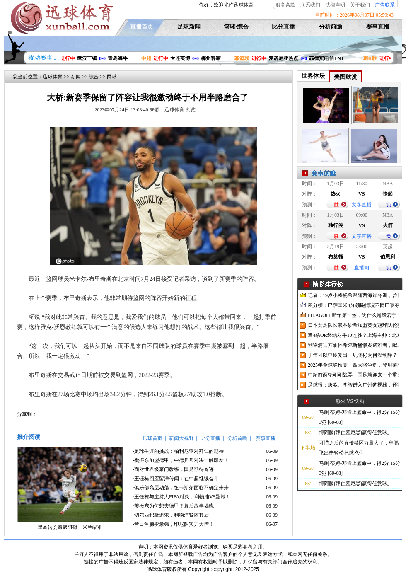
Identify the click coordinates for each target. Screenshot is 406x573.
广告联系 (385, 5)
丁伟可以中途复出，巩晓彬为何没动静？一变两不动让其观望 (353, 355)
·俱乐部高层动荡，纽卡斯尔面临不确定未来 (181, 488)
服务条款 (285, 5)
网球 (112, 77)
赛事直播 (377, 27)
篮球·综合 (236, 27)
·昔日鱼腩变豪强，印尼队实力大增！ (173, 524)
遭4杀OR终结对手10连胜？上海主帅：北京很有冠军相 (353, 335)
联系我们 (310, 5)
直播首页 (141, 27)
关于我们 (360, 5)
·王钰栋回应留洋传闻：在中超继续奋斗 (176, 478)
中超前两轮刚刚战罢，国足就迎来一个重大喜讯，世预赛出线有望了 (353, 375)
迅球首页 (152, 438)
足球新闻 (189, 27)
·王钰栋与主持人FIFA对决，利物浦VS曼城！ (181, 497)
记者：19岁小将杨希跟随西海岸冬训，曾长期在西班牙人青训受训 (353, 295)
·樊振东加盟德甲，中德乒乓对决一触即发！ (181, 460)
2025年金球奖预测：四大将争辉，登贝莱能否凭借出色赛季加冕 (353, 365)
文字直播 (362, 205)
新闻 (76, 77)
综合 (94, 77)
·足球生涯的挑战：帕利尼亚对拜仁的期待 (178, 451)
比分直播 (283, 27)
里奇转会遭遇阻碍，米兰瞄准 (70, 527)
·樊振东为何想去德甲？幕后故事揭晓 (173, 506)
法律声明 (335, 5)
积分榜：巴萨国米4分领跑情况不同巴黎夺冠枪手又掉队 (353, 305)
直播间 (361, 268)
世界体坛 (313, 76)
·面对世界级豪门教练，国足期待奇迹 (173, 469)
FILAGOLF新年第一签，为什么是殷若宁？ (353, 315)
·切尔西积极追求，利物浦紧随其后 (171, 515)
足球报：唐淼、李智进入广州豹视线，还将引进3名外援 (353, 385)
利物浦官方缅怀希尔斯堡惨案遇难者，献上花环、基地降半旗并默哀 (353, 345)
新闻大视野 (181, 438)
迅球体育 (53, 77)
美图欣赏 (345, 77)
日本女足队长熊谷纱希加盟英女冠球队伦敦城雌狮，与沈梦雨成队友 (353, 325)
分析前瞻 (330, 27)
